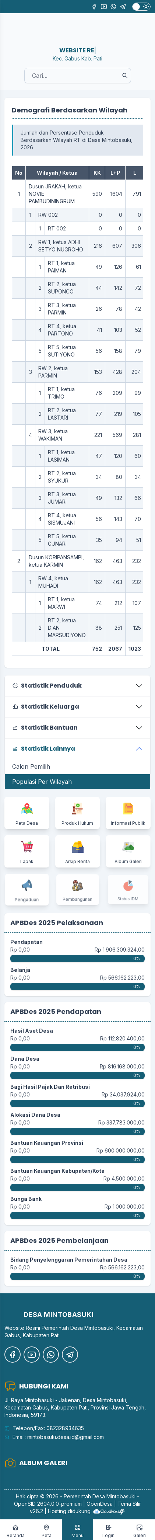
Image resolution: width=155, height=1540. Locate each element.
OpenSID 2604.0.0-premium (48, 1504)
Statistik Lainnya (43, 748)
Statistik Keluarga (45, 706)
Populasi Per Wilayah (42, 781)
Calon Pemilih (31, 766)
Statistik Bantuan (45, 727)
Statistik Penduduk (47, 685)
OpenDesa (100, 1504)
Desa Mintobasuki (113, 1496)
